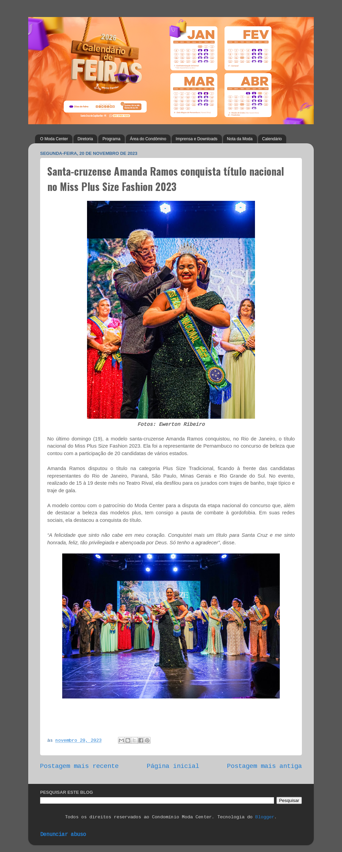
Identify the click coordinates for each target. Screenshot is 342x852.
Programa (111, 138)
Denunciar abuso (63, 835)
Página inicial (173, 766)
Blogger (264, 817)
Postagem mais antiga (264, 766)
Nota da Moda (240, 138)
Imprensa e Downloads (197, 138)
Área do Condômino (148, 138)
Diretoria (85, 138)
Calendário (272, 138)
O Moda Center (54, 138)
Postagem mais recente (79, 766)
